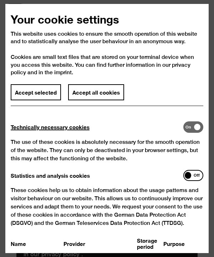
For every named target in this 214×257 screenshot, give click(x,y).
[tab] (97, 130)
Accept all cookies (96, 96)
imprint (63, 76)
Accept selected (36, 96)
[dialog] (107, 128)
